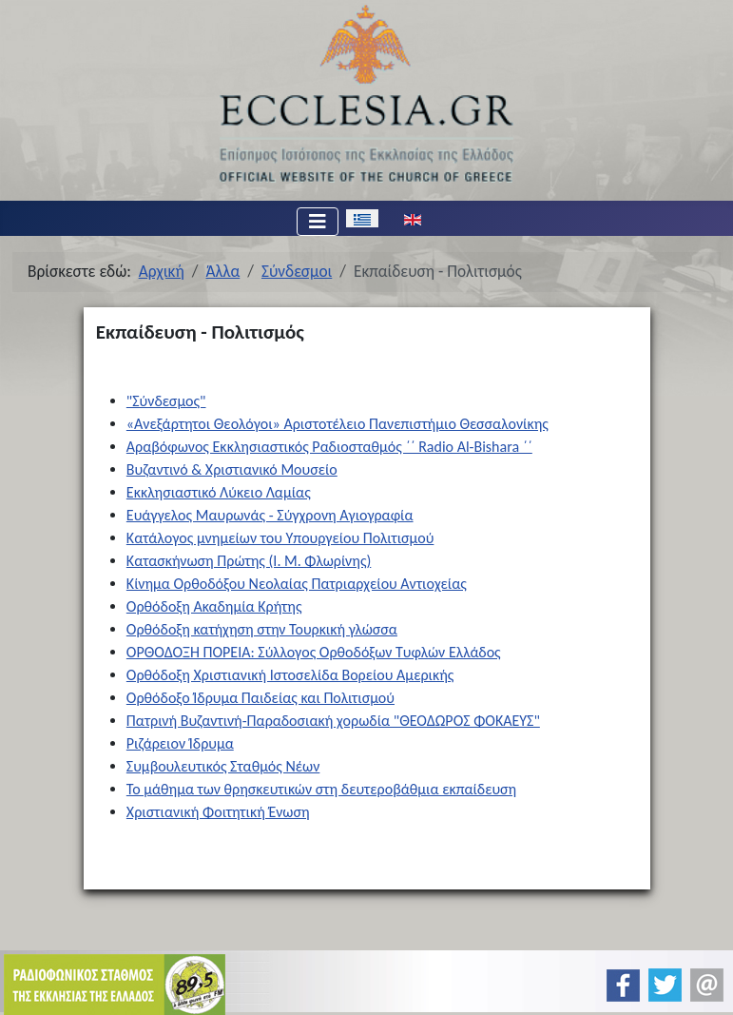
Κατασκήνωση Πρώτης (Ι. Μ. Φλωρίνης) (248, 561)
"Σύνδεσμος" (166, 401)
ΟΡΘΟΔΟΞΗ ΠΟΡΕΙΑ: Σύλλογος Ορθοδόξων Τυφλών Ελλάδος (313, 652)
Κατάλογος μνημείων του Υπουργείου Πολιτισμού (280, 538)
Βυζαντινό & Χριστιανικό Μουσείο (232, 469)
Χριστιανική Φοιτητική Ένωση (218, 812)
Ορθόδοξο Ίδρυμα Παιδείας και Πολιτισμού (260, 698)
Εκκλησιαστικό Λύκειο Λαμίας (218, 492)
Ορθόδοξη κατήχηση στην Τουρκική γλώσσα (261, 629)
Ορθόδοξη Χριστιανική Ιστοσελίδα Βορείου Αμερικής (290, 675)
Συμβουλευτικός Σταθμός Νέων (223, 766)
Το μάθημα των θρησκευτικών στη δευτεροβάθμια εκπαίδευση (321, 789)
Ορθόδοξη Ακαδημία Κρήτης (214, 606)
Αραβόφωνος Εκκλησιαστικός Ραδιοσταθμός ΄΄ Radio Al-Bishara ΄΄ (329, 447)
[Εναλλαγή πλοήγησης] (317, 221)
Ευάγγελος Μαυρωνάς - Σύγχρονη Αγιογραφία (270, 515)
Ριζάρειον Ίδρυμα (180, 743)
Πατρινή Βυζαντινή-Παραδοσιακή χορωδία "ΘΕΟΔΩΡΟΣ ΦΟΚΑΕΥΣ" (333, 721)
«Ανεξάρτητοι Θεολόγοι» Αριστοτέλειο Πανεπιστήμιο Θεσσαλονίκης (337, 424)
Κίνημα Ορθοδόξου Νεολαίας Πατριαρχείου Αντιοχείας (296, 584)
